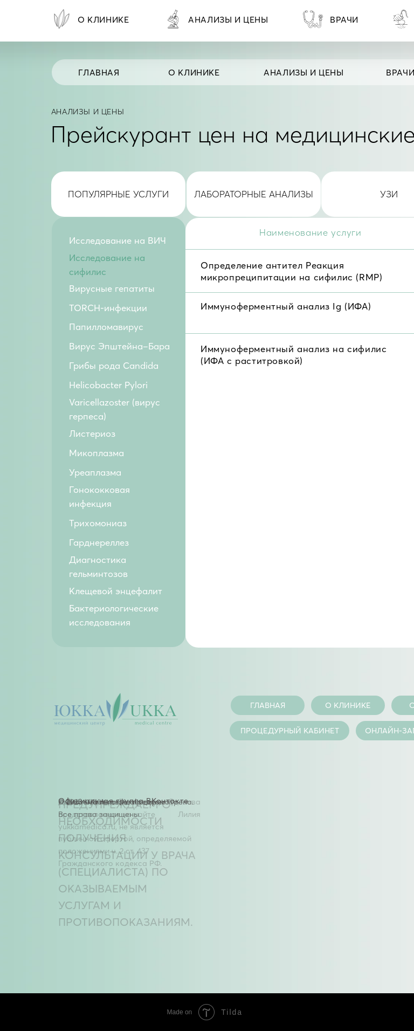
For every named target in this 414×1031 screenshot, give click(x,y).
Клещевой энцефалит (115, 591)
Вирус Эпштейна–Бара (119, 346)
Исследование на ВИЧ (117, 240)
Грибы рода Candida (113, 365)
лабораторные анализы (253, 194)
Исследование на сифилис (107, 264)
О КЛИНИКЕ (193, 72)
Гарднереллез (99, 542)
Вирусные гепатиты (112, 288)
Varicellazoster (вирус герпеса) (114, 409)
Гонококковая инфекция (99, 496)
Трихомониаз (98, 523)
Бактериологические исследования (113, 615)
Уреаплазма (95, 472)
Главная (98, 72)
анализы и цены (303, 72)
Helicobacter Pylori (108, 385)
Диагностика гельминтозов (98, 566)
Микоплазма (96, 453)
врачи (344, 20)
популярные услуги (118, 194)
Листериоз (92, 433)
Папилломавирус (106, 326)
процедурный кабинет (289, 731)
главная (267, 705)
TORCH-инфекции (108, 308)
